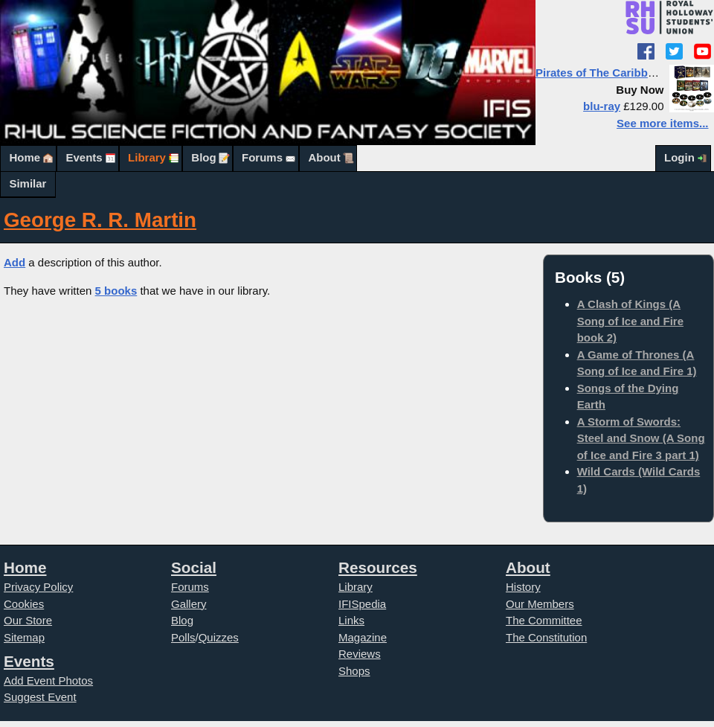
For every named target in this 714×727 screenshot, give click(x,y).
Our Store (28, 620)
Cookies (24, 604)
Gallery (189, 604)
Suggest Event (40, 697)
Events (83, 157)
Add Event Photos (48, 680)
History (523, 586)
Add (14, 262)
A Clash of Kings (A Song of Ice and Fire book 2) (630, 321)
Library (147, 157)
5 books (116, 290)
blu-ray (601, 106)
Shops (354, 670)
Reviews (359, 653)
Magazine (362, 637)
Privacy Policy (38, 586)
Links (351, 620)
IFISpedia (362, 604)
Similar (27, 183)
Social (193, 567)
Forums (262, 157)
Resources (377, 567)
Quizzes (219, 637)
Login (679, 157)
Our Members (540, 604)
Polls (183, 637)
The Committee (544, 620)
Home (24, 157)
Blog (203, 157)
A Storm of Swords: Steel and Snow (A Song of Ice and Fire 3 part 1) (641, 438)
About (324, 157)
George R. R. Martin (100, 219)
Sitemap (24, 637)
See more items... (662, 123)
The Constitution (546, 637)
